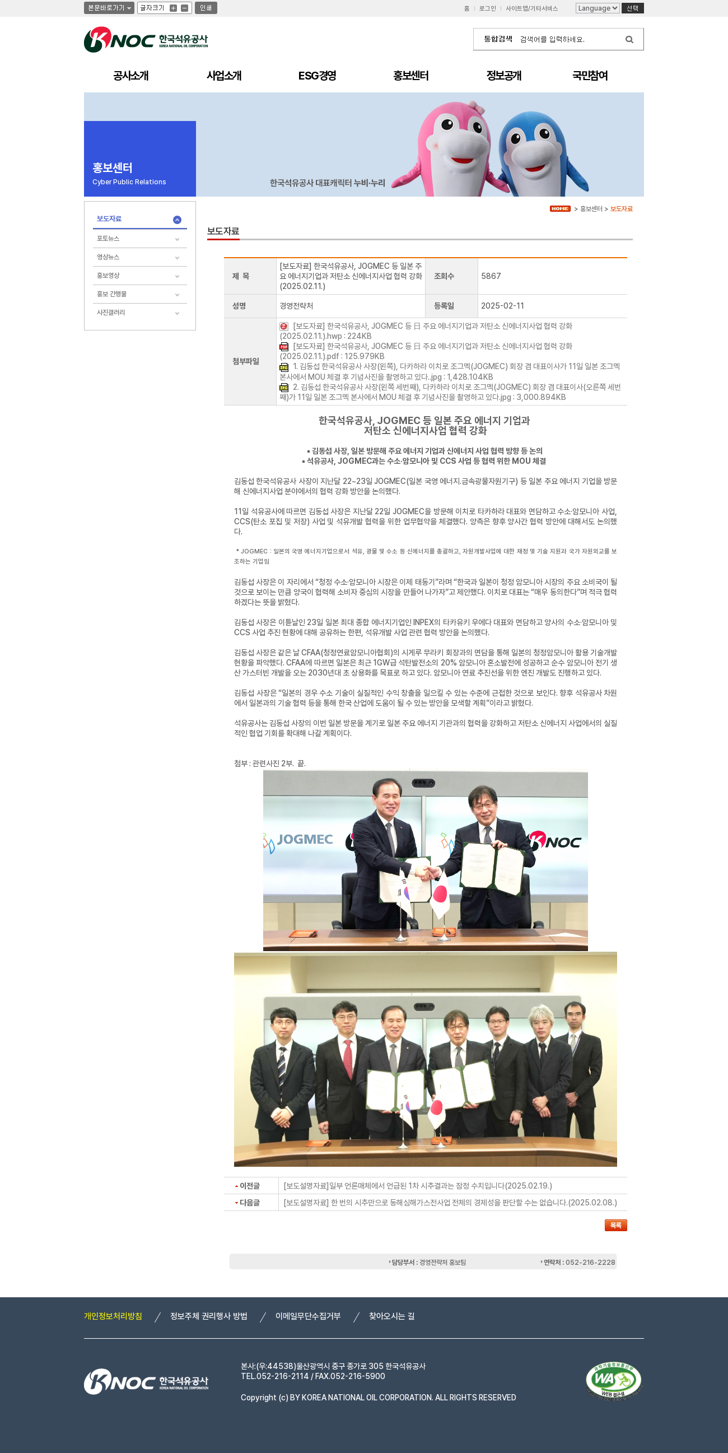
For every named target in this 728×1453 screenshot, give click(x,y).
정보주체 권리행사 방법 (209, 1316)
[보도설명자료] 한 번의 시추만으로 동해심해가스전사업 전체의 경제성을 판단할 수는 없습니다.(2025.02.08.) (450, 1202)
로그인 (487, 8)
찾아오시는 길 (392, 1316)
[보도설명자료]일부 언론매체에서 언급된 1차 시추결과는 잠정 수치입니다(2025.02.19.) (417, 1185)
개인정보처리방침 (113, 1316)
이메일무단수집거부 (308, 1316)
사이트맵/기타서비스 (532, 8)
